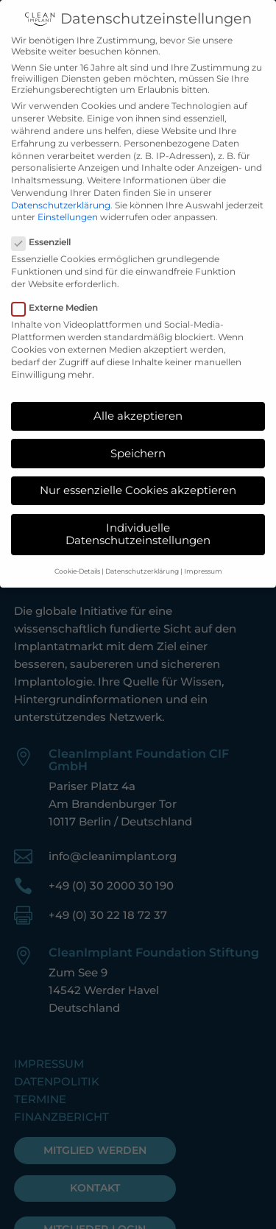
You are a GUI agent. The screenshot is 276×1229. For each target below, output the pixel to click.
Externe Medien (60, 293)
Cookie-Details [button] (77, 556)
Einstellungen (68, 202)
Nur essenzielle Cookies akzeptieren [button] (138, 476)
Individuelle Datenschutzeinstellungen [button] (138, 520)
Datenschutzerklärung (60, 190)
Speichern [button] (138, 439)
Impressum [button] (203, 556)
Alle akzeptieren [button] (138, 402)
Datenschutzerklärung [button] (142, 556)
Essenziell (47, 227)
